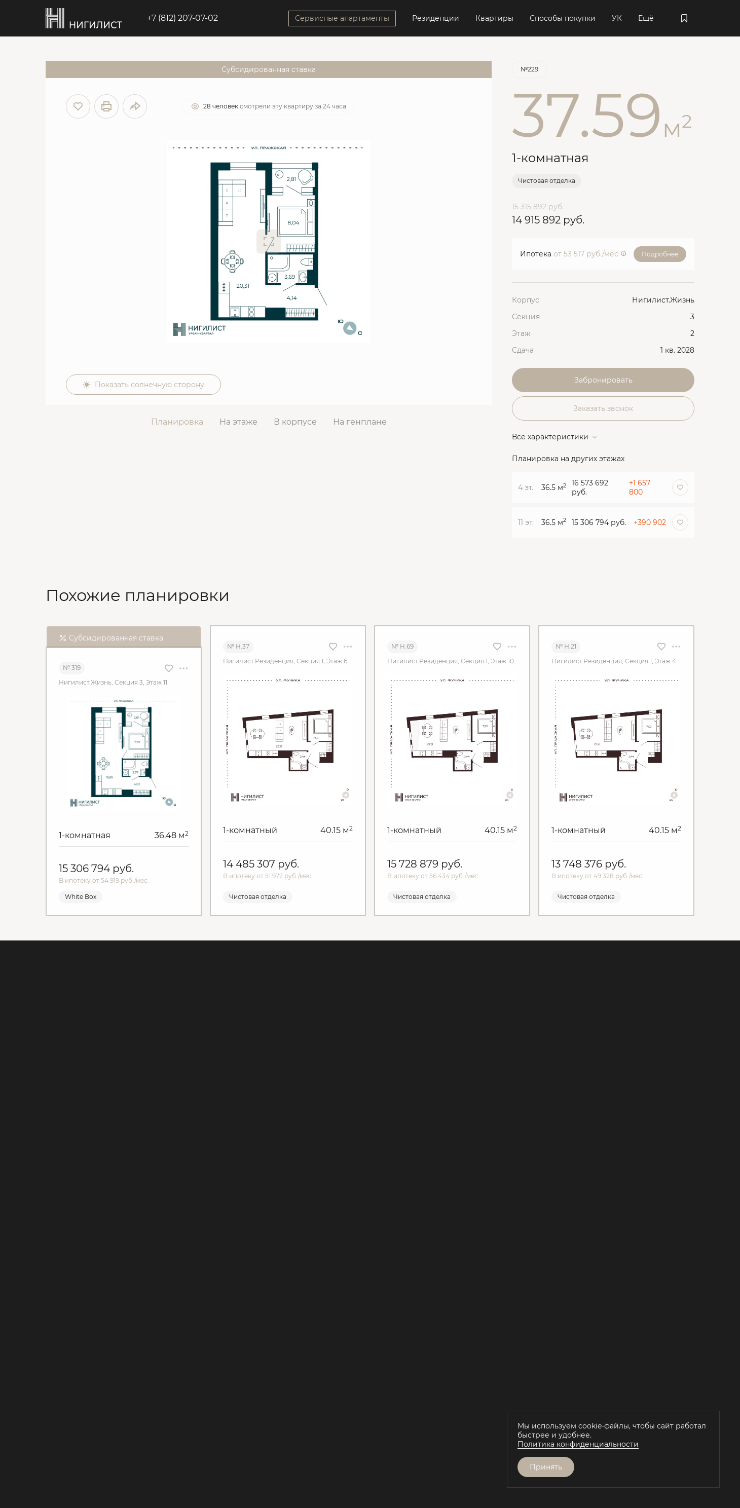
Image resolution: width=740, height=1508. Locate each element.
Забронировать (603, 380)
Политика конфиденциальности (578, 1444)
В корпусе (295, 422)
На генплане (360, 422)
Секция (526, 316)
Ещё (646, 18)
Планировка (177, 422)
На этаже (238, 422)
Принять (546, 1467)
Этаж (521, 333)
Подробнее (660, 254)
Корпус (525, 300)
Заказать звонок (603, 408)
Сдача (523, 350)
